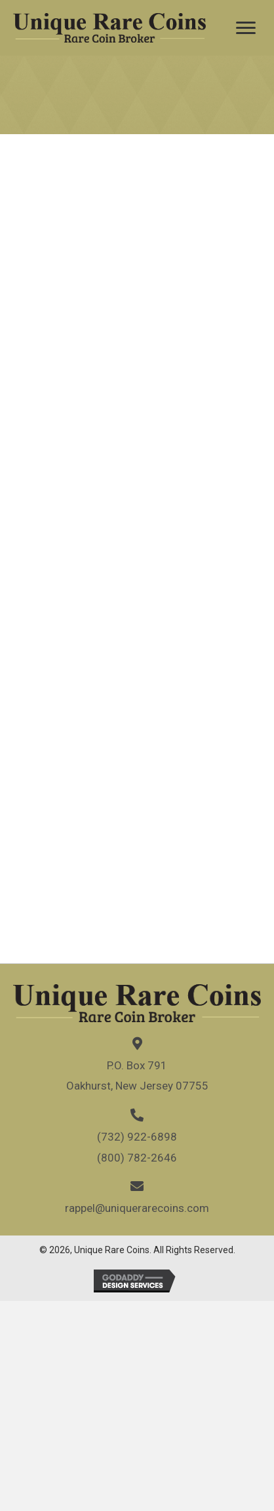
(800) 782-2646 (137, 1157)
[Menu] (246, 28)
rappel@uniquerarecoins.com (137, 1208)
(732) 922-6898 (137, 1136)
